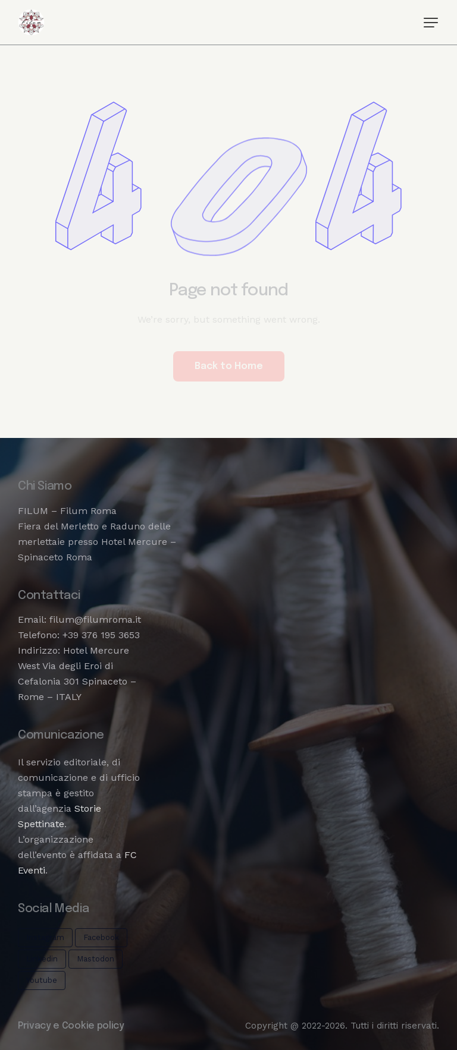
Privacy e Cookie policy (71, 1026)
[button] (430, 22)
